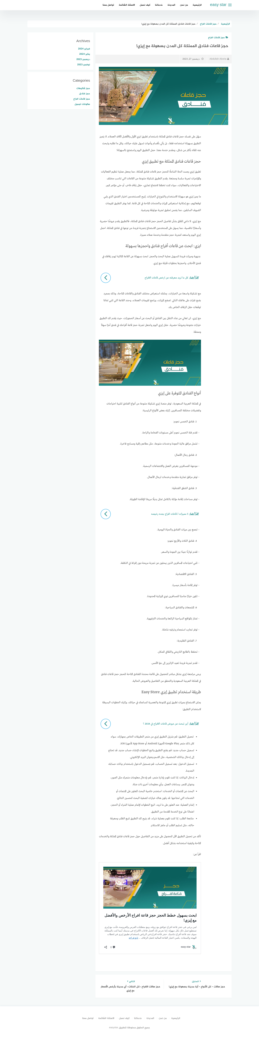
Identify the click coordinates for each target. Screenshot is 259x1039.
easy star (218, 5)
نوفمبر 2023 (83, 65)
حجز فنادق (84, 94)
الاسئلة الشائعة (127, 5)
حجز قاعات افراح (218, 38)
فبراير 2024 (84, 49)
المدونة (171, 5)
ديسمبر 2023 (83, 59)
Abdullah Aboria (219, 59)
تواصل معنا (108, 5)
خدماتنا (159, 5)
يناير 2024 (84, 54)
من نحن (184, 5)
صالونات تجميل (82, 104)
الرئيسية (197, 5)
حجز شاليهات (83, 88)
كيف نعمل (145, 5)
